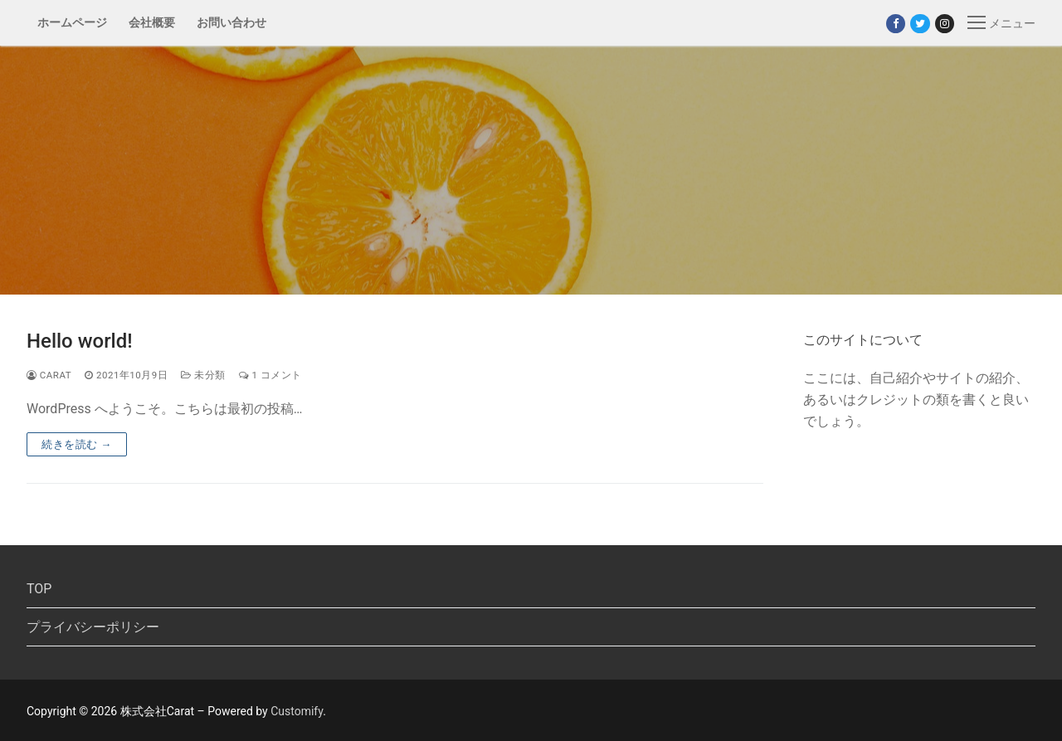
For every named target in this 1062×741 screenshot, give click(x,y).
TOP (39, 589)
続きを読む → (76, 444)
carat (49, 375)
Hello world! (80, 341)
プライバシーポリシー (93, 627)
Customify (296, 711)
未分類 (203, 375)
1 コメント (270, 375)
